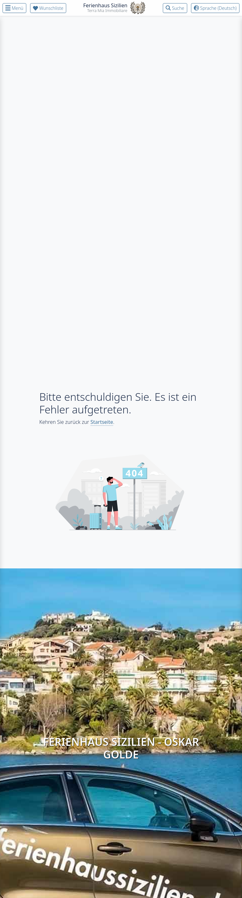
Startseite (102, 421)
